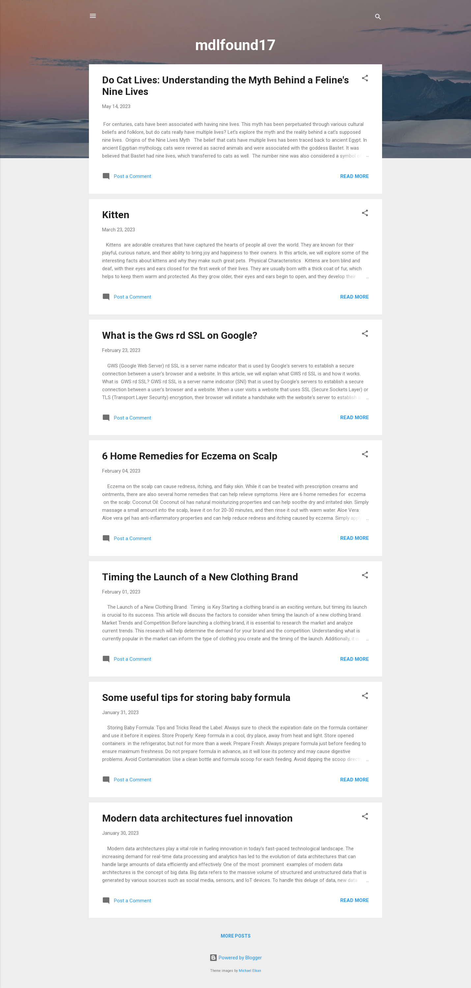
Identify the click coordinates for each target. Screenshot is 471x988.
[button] (365, 79)
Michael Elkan (250, 971)
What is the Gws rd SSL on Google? (179, 335)
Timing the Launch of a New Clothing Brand (200, 577)
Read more (354, 176)
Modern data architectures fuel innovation (197, 818)
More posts (236, 936)
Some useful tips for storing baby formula (196, 697)
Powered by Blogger (235, 958)
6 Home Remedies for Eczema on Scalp (189, 456)
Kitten (115, 214)
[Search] (378, 18)
